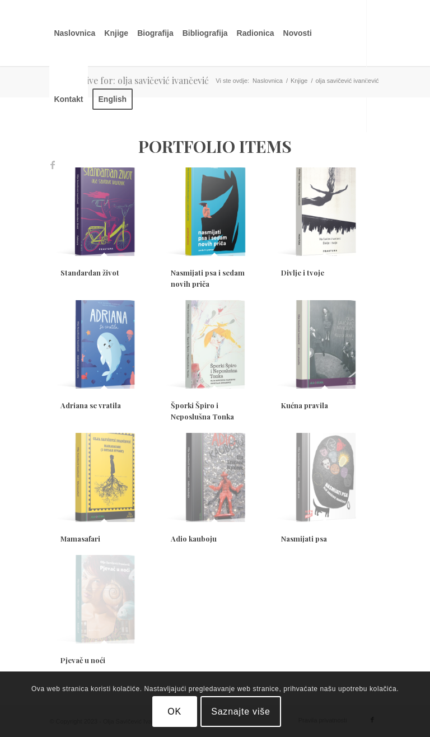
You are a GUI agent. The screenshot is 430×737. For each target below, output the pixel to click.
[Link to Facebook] (52, 164)
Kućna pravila (304, 405)
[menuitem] (74, 33)
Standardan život (89, 272)
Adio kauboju (194, 538)
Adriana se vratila (90, 405)
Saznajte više (240, 711)
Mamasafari (80, 538)
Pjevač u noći (82, 660)
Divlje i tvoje (302, 272)
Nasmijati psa (304, 538)
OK (174, 711)
